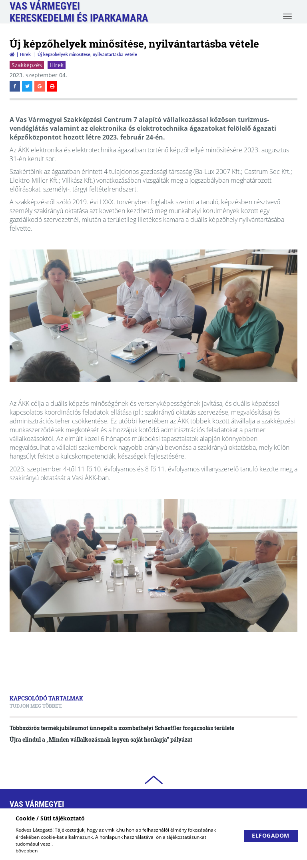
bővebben (27, 850)
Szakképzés (27, 65)
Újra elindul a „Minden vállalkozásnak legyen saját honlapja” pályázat (101, 739)
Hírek (25, 54)
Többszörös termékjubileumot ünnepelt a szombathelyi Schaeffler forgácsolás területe (122, 728)
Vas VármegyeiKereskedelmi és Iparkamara (79, 12)
